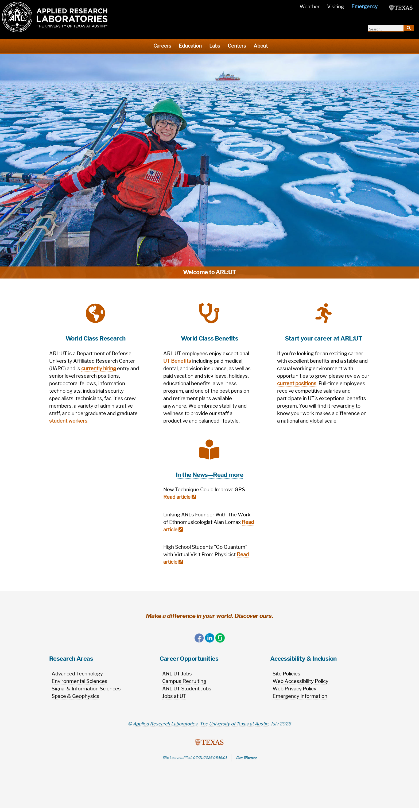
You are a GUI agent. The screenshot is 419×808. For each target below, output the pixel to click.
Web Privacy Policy (294, 689)
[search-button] (409, 28)
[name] (185, 6)
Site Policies (286, 674)
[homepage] (54, 17)
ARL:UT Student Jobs (186, 689)
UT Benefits (177, 361)
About (261, 46)
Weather (310, 6)
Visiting (335, 6)
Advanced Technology (77, 674)
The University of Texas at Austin (234, 723)
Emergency (364, 6)
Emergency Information (300, 696)
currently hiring (98, 368)
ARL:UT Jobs (177, 674)
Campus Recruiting (184, 681)
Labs (214, 46)
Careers (162, 46)
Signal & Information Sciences (86, 689)
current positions (296, 383)
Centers (237, 46)
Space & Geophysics (75, 696)
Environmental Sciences (79, 681)
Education (190, 46)
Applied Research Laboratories (165, 723)
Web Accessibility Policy (300, 681)
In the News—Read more (209, 474)
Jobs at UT (174, 696)
